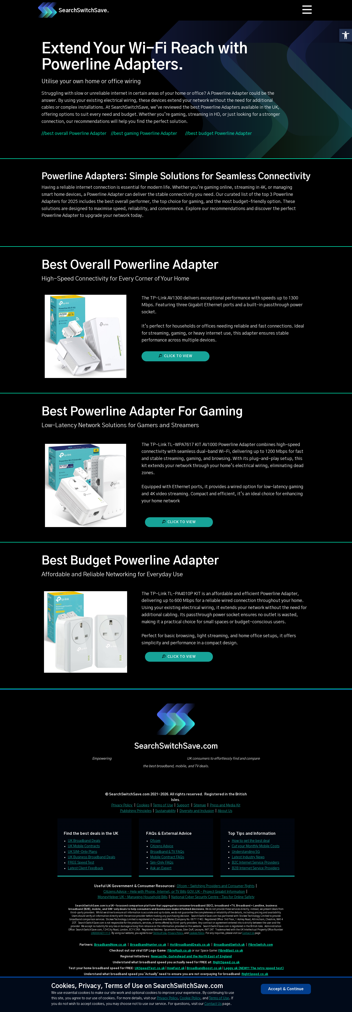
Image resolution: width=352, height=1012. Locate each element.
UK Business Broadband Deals (91, 857)
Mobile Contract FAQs (167, 857)
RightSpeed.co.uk (226, 962)
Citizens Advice (161, 846)
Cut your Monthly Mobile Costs (255, 846)
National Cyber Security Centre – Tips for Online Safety (212, 897)
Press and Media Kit (225, 805)
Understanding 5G (246, 852)
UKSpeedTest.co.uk (150, 968)
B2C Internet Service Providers (255, 862)
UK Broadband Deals (84, 841)
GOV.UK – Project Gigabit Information (216, 892)
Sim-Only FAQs (161, 862)
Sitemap (200, 805)
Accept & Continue (286, 989)
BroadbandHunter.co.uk (148, 944)
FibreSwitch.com (260, 944)
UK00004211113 (100, 933)
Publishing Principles (136, 811)
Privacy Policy (122, 805)
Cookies (143, 805)
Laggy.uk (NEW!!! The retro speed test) (254, 968)
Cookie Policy (190, 998)
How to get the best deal (251, 841)
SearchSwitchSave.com (176, 746)
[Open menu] (307, 9)
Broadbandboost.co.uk (204, 968)
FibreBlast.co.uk (230, 950)
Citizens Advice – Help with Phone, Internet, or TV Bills (144, 892)
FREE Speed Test (81, 862)
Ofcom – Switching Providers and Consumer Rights (215, 886)
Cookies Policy (196, 933)
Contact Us (248, 933)
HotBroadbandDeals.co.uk (190, 944)
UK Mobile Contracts (84, 846)
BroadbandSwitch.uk (229, 944)
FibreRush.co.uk (179, 950)
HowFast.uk (176, 968)
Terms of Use (163, 805)
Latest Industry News (248, 857)
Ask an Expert (160, 868)
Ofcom (155, 841)
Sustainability (165, 811)
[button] (345, 35)
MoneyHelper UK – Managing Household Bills (132, 897)
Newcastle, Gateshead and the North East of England (191, 956)
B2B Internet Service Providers (255, 868)
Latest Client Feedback (85, 868)
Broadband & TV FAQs (167, 852)
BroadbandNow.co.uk (110, 944)
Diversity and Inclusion (196, 811)
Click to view (175, 356)
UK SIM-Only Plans (82, 852)
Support (183, 805)
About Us (225, 811)
